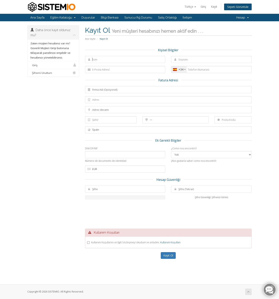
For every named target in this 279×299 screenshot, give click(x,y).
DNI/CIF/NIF (91, 148)
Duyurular (88, 17)
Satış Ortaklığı (167, 17)
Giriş (203, 6)
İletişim (187, 17)
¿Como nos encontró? (184, 148)
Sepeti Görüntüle (238, 7)
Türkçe (190, 6)
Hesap (242, 17)
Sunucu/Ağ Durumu (138, 17)
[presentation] (168, 214)
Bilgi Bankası (109, 17)
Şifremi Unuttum (53, 73)
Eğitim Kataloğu (63, 17)
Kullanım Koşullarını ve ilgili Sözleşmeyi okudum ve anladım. (135, 242)
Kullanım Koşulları (170, 242)
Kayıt (214, 6)
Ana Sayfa (37, 17)
